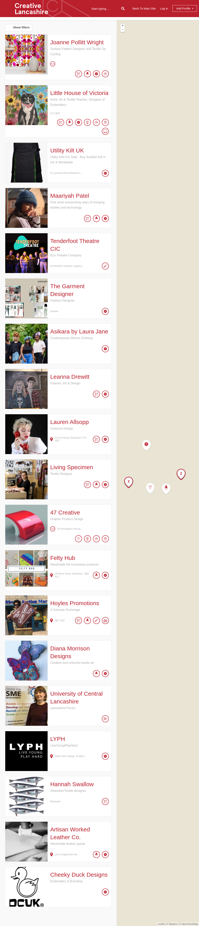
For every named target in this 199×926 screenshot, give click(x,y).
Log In (164, 8)
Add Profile (183, 8)
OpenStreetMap (190, 924)
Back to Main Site (144, 8)
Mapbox (173, 924)
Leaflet (161, 924)
